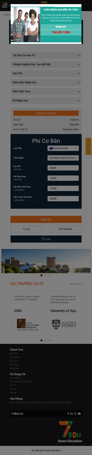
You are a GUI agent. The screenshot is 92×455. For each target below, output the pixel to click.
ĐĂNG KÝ (61, 26)
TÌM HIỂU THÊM (61, 32)
